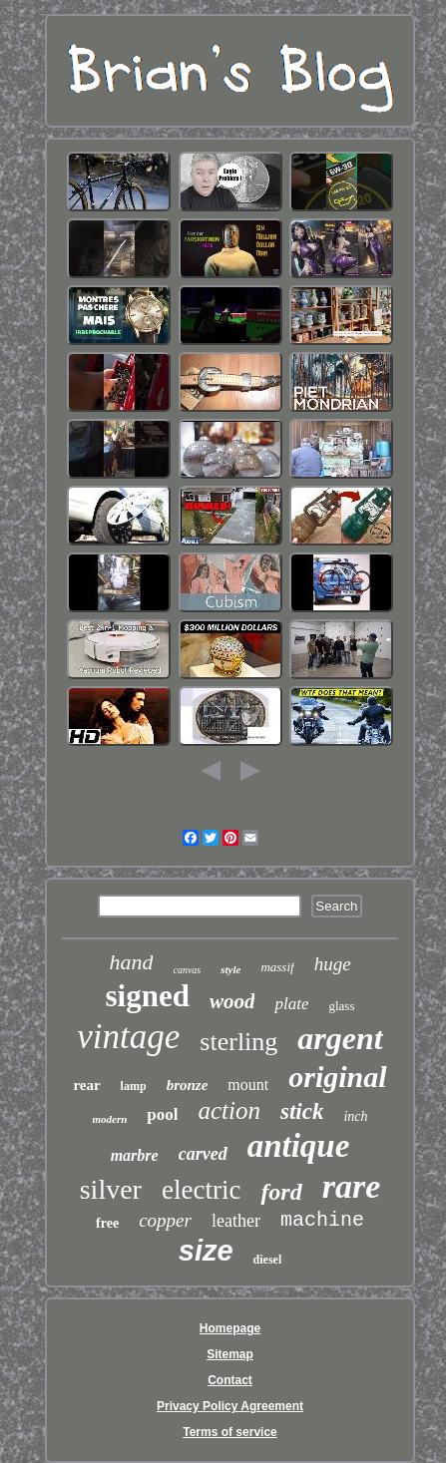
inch (355, 1116)
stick (301, 1111)
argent (339, 1038)
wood (232, 1001)
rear (86, 1085)
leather (236, 1221)
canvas (187, 969)
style (230, 969)
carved (203, 1154)
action (229, 1110)
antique (298, 1146)
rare (351, 1186)
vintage (128, 1036)
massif (276, 966)
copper (165, 1220)
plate (291, 1003)
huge (332, 963)
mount (247, 1084)
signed (148, 995)
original (337, 1076)
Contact (230, 1380)
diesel (267, 1260)
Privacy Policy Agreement (230, 1406)
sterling (238, 1041)
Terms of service (230, 1432)
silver (111, 1189)
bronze (188, 1085)
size (206, 1251)
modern (109, 1119)
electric (201, 1190)
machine (322, 1220)
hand (131, 961)
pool (162, 1114)
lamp (134, 1086)
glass (341, 1005)
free (107, 1223)
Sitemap (230, 1354)
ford (280, 1192)
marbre (135, 1155)
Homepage (230, 1328)
